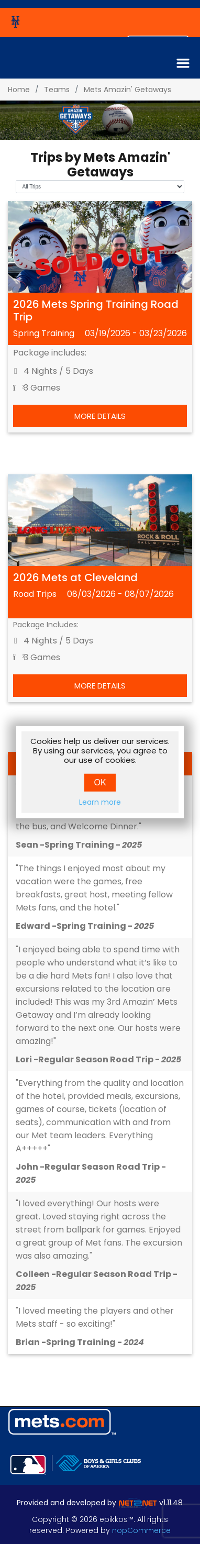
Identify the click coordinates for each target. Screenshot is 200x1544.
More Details (100, 415)
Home (19, 89)
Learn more (100, 802)
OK (100, 782)
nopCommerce (141, 1530)
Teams (57, 89)
